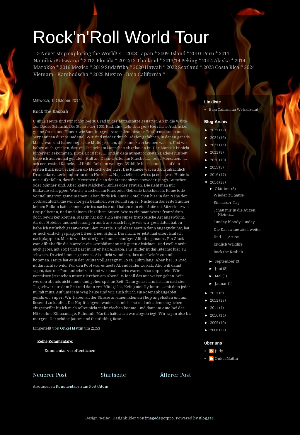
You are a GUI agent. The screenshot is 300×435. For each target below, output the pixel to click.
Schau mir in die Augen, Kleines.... (235, 212)
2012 (214, 300)
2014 (214, 182)
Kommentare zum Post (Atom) (83, 386)
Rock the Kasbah (228, 252)
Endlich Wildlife (228, 244)
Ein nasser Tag (227, 202)
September (225, 261)
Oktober (223, 189)
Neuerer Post (50, 375)
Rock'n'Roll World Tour (121, 37)
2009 (214, 322)
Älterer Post (175, 375)
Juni (219, 268)
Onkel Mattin (226, 358)
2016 (214, 174)
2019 (214, 167)
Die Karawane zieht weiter (237, 229)
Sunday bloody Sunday (234, 222)
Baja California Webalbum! (233, 109)
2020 (214, 160)
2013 (214, 293)
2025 (214, 130)
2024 (214, 137)
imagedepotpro (159, 418)
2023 (214, 145)
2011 (214, 307)
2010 (214, 315)
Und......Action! (227, 237)
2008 (214, 330)
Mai (218, 276)
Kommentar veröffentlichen (70, 350)
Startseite (113, 375)
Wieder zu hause (229, 195)
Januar (221, 283)
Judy (219, 351)
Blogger (206, 418)
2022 (214, 152)
